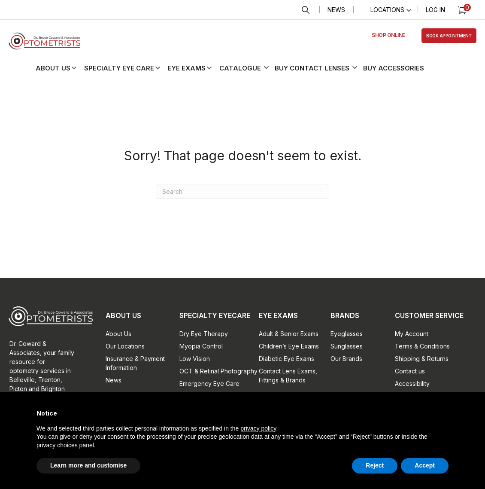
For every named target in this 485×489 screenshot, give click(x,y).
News (336, 9)
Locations (387, 9)
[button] (63, 68)
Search (305, 10)
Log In (435, 9)
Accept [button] (425, 465)
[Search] (242, 191)
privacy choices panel (65, 445)
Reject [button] (375, 465)
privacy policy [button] (258, 428)
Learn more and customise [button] (88, 465)
